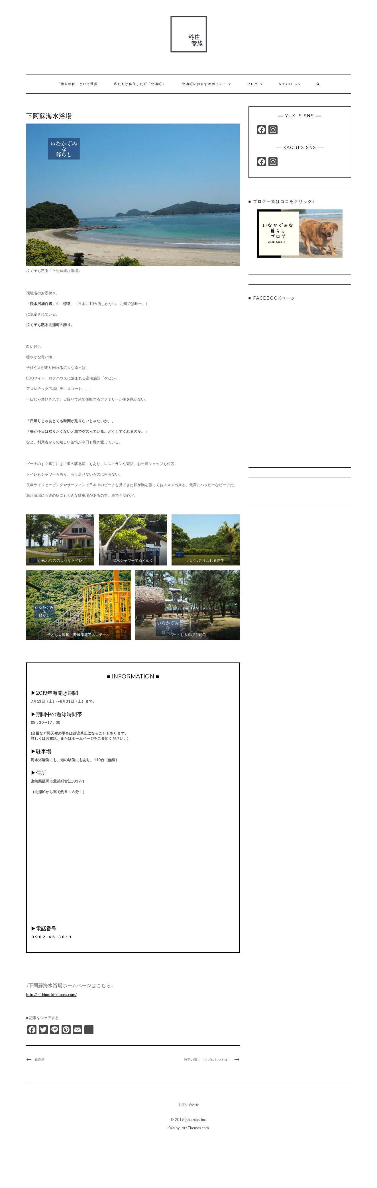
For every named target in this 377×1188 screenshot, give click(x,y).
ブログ (254, 84)
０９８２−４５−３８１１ (51, 937)
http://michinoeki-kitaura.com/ (51, 994)
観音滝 (39, 1060)
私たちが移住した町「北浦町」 (140, 84)
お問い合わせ (188, 1104)
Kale (171, 1128)
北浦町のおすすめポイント (206, 84)
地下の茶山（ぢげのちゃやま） (208, 1060)
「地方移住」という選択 (77, 84)
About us (289, 84)
